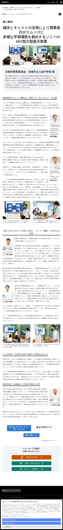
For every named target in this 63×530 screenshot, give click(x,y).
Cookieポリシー (16, 514)
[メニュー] (61, 2)
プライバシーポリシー (19, 516)
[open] (57, 2)
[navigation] (60, 14)
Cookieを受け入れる (10, 520)
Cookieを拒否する (10, 523)
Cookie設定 (8, 526)
